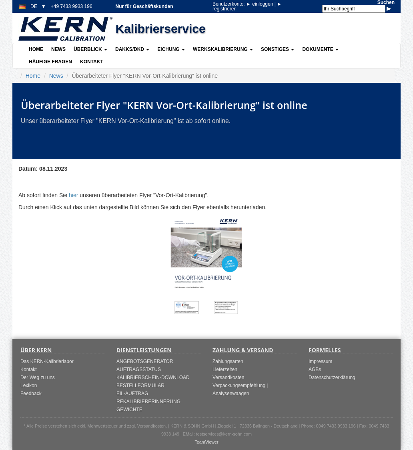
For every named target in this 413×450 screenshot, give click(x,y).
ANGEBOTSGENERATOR (144, 361)
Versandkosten (228, 377)
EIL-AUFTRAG (132, 393)
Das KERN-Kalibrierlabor (47, 361)
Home (36, 49)
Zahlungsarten (228, 361)
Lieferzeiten (225, 369)
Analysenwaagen (231, 393)
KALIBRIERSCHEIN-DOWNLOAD (153, 377)
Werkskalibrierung (223, 49)
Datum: (28, 168)
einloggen (260, 4)
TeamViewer (206, 442)
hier (73, 195)
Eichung (171, 49)
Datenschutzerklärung (332, 377)
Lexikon (28, 385)
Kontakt (91, 62)
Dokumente (320, 49)
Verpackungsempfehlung (239, 385)
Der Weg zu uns (37, 377)
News (58, 49)
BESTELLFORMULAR (140, 385)
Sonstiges (277, 49)
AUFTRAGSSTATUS (138, 369)
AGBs (315, 369)
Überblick (90, 49)
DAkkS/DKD (132, 49)
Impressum (320, 361)
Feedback (31, 393)
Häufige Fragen (50, 62)
